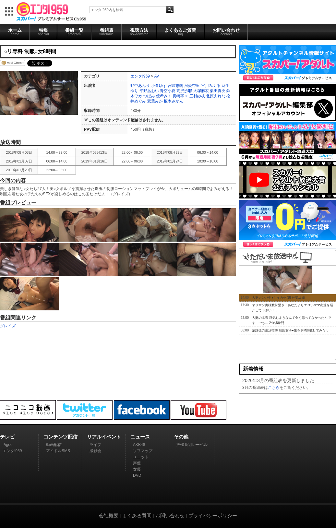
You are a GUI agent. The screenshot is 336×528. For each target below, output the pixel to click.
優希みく (164, 96)
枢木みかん (173, 101)
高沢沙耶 (184, 91)
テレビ (7, 436)
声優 (137, 463)
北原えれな (215, 96)
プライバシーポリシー (212, 515)
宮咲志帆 (175, 85)
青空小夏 (167, 91)
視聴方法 (139, 32)
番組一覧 (74, 32)
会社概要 (108, 515)
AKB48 (139, 444)
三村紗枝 (197, 96)
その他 (181, 436)
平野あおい (149, 91)
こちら (274, 387)
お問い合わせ (226, 32)
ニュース (140, 436)
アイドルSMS (58, 451)
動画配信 (54, 444)
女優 (137, 469)
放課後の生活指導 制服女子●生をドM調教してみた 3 (290, 330)
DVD (137, 475)
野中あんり (140, 85)
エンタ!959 (140, 76)
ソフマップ (142, 451)
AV (156, 76)
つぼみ (149, 96)
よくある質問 (136, 515)
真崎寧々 (180, 96)
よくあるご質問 (180, 32)
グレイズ (8, 326)
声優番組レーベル (192, 444)
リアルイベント (104, 436)
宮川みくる (211, 85)
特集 (43, 32)
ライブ (95, 444)
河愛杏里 (192, 85)
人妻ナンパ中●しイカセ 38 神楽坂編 (278, 297)
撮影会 (95, 451)
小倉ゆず (159, 85)
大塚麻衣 (201, 91)
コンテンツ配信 (60, 436)
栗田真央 (217, 91)
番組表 (107, 32)
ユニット (141, 457)
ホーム (15, 32)
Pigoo (8, 444)
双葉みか (155, 101)
